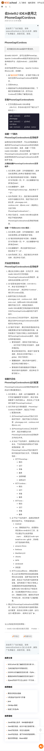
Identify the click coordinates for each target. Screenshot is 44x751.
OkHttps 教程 (12, 705)
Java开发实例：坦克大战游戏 (18, 730)
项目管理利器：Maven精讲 (18, 738)
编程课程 (31, 3)
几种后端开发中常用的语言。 (18, 668)
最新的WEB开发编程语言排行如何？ (21, 676)
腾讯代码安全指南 (14, 693)
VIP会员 (40, 3)
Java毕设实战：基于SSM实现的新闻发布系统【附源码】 (23, 734)
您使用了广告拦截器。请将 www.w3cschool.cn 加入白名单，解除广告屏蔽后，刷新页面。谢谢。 (21, 31)
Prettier (34, 629)
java (9, 701)
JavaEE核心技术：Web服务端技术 (20, 722)
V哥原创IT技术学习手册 (16, 697)
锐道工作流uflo (13, 709)
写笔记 (15, 636)
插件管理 (14, 75)
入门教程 (22, 3)
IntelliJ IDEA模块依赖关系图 (18, 629)
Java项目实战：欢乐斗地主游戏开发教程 (23, 726)
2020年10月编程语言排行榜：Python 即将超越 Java (22, 672)
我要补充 (28, 636)
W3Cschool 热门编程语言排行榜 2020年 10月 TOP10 (22, 664)
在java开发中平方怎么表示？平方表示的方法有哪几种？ (22, 680)
